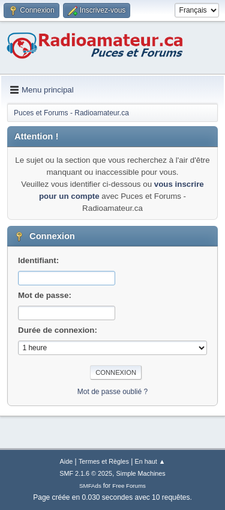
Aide (66, 461)
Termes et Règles (104, 461)
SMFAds (90, 485)
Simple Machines (141, 473)
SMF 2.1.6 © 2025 (85, 473)
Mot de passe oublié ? (112, 391)
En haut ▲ (150, 461)
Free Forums (129, 485)
